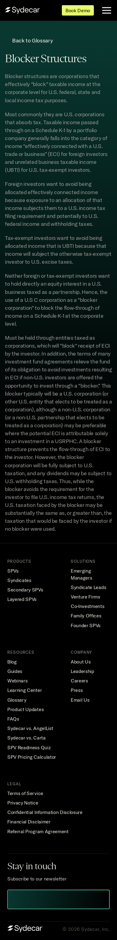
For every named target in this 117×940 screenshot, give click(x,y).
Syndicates (19, 580)
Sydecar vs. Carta (26, 738)
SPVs (13, 571)
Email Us (80, 700)
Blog (12, 662)
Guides (14, 671)
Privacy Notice (22, 803)
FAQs (13, 719)
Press (77, 690)
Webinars (17, 681)
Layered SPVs (22, 599)
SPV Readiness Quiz (29, 747)
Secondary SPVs (25, 590)
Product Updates (25, 709)
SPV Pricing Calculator (31, 757)
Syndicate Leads (88, 587)
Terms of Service (25, 793)
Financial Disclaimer (29, 822)
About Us (80, 662)
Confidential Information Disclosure (45, 812)
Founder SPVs (86, 625)
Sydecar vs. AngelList (30, 728)
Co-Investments (88, 606)
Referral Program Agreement (38, 831)
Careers (79, 681)
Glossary (16, 700)
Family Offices (86, 616)
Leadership (82, 671)
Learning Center (24, 690)
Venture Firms (85, 597)
